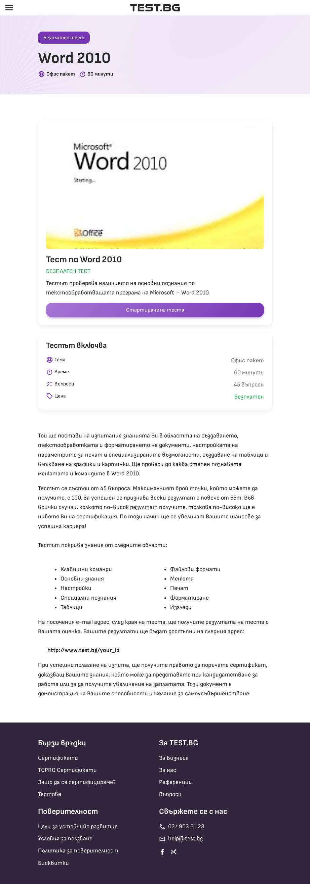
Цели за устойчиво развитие (78, 826)
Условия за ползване (65, 838)
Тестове (49, 794)
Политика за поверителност (78, 850)
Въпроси (170, 794)
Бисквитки (53, 863)
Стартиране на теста (155, 310)
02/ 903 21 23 (181, 827)
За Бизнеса (174, 757)
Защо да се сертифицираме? (77, 782)
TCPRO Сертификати (67, 770)
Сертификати (58, 757)
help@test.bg (181, 839)
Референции (175, 782)
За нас (167, 770)
